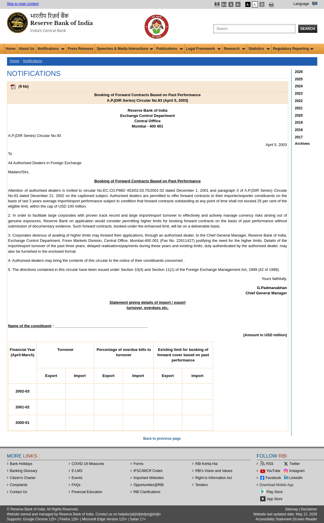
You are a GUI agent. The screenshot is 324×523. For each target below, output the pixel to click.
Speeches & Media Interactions (125, 49)
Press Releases (80, 49)
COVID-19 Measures (88, 464)
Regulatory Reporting (293, 49)
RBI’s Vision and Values (213, 471)
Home (11, 49)
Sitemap (291, 509)
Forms (138, 464)
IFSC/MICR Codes (147, 471)
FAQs (76, 485)
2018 (299, 130)
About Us (26, 49)
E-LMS (77, 471)
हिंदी (314, 4)
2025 (299, 79)
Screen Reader (305, 519)
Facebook (273, 478)
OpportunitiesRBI (148, 485)
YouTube (273, 471)
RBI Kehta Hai (206, 464)
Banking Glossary (23, 471)
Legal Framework (203, 49)
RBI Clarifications (146, 492)
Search (307, 29)
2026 (299, 72)
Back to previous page (162, 439)
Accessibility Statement (274, 519)
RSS (270, 464)
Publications (169, 49)
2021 (299, 108)
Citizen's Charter (23, 478)
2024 (299, 86)
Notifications (50, 49)
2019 (299, 122)
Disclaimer (309, 509)
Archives (302, 144)
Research (234, 49)
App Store (274, 499)
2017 (299, 137)
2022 (299, 101)
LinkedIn (296, 478)
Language (301, 4)
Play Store (275, 492)
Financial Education (87, 492)
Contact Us (18, 492)
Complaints (19, 485)
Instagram (297, 471)
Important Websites (148, 478)
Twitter (294, 464)
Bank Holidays (21, 464)
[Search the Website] (254, 28)
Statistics (259, 49)
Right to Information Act (213, 478)
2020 (299, 115)
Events (77, 478)
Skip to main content (23, 4)
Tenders (201, 485)
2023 (299, 93)
